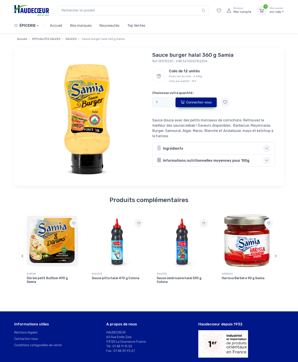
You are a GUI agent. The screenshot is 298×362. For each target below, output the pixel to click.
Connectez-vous (196, 102)
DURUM (31, 273)
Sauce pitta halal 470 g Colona (115, 278)
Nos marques (81, 25)
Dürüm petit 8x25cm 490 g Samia (47, 280)
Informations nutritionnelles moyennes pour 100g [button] (203, 160)
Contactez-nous (26, 339)
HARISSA (227, 273)
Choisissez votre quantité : (173, 93)
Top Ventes (136, 25)
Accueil (56, 25)
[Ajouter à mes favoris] (225, 102)
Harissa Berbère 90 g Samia (243, 278)
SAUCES (71, 39)
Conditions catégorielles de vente (38, 345)
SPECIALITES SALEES (46, 39)
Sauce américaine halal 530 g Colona (179, 280)
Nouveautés (109, 25)
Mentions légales (26, 332)
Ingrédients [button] (170, 148)
